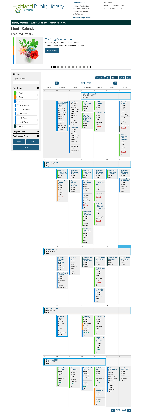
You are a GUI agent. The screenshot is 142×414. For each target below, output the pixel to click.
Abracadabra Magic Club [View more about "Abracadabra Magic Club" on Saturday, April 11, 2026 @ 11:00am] (125, 179)
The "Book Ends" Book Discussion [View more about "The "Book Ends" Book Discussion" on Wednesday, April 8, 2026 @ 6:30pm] (87, 230)
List (108, 78)
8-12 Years (24, 122)
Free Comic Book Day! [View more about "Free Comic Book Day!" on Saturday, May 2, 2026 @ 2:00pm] (125, 368)
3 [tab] (62, 67)
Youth (21, 101)
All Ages (22, 126)
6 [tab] (73, 67)
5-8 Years (23, 118)
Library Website (20, 22)
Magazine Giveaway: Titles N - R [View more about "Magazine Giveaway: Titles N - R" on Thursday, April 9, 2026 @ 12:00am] (100, 172)
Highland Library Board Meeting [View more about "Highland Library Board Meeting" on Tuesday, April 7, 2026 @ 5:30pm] (74, 183)
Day (128, 78)
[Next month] (115, 83)
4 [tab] (65, 67)
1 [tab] (54, 67)
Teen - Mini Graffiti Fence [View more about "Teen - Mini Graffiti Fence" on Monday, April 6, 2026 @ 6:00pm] (62, 182)
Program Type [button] (19, 131)
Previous (51, 67)
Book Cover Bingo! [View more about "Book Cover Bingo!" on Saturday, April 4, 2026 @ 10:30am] (125, 102)
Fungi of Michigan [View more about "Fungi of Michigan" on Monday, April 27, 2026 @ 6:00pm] (61, 368)
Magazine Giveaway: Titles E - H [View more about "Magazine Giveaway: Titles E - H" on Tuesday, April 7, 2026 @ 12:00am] (75, 172)
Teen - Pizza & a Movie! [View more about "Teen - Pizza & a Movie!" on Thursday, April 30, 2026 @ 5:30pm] (100, 389)
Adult (21, 93)
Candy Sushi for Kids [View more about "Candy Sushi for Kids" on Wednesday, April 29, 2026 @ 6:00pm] (87, 368)
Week (122, 78)
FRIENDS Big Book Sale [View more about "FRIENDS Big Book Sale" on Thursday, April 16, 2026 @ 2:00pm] (100, 258)
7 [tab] (76, 67)
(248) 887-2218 (78, 2)
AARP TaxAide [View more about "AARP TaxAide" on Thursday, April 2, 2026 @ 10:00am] (99, 102)
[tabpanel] (71, 50)
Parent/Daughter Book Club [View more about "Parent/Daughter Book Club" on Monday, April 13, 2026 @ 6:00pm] (64, 273)
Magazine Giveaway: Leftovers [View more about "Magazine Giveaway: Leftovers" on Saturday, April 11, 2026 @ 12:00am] (124, 172)
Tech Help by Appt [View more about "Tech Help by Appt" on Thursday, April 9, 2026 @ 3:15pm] (100, 183)
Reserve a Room (57, 22)
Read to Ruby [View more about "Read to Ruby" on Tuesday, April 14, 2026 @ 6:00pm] (73, 258)
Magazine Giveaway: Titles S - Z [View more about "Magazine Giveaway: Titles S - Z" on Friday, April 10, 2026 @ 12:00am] (112, 172)
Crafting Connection (58, 39)
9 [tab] (84, 67)
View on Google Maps (81, 17)
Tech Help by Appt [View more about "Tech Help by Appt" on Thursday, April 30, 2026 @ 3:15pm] (100, 368)
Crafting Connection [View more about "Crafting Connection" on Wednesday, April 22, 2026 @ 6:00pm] (87, 317)
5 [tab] (69, 67)
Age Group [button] (17, 88)
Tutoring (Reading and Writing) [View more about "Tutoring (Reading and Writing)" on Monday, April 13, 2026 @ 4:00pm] (61, 260)
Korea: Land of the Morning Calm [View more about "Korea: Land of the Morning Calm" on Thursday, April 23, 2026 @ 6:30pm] (100, 339)
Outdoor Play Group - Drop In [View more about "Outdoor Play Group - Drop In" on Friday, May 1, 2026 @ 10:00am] (112, 369)
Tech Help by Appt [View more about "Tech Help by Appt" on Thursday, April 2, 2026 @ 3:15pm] (100, 113)
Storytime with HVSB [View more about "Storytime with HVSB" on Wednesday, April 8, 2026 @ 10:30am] (87, 181)
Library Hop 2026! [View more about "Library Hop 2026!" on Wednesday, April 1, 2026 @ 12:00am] (89, 94)
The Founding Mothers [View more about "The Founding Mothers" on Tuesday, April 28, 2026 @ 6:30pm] (74, 369)
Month (114, 78)
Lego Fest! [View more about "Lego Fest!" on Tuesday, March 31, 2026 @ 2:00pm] (74, 127)
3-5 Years (23, 114)
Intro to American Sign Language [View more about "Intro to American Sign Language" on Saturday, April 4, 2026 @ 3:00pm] (124, 137)
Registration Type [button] (20, 136)
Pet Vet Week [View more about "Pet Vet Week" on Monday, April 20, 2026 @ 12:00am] (61, 317)
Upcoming (100, 78)
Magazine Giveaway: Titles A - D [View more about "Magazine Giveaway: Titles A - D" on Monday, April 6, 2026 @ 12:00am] (62, 172)
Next (90, 67)
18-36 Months (25, 109)
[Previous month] (57, 83)
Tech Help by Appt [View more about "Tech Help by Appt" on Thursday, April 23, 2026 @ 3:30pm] (100, 317)
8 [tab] (80, 67)
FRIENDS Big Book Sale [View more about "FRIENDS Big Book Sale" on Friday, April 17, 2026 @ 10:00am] (112, 258)
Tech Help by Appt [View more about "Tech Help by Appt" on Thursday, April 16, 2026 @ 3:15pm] (100, 268)
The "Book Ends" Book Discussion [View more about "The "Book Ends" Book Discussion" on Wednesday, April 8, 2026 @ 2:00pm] (87, 213)
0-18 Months (24, 105)
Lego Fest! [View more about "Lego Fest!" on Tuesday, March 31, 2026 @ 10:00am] (74, 102)
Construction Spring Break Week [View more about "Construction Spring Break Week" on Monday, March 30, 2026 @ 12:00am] (63, 103)
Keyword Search (19, 79)
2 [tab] (58, 67)
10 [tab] (87, 67)
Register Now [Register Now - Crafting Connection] (52, 50)
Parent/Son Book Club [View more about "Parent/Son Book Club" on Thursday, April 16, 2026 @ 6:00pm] (100, 289)
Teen (21, 97)
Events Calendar (39, 22)
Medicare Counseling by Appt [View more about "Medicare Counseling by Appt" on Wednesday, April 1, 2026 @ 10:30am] (87, 103)
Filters (17, 74)
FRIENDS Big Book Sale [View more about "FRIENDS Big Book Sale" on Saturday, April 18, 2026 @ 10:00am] (125, 258)
